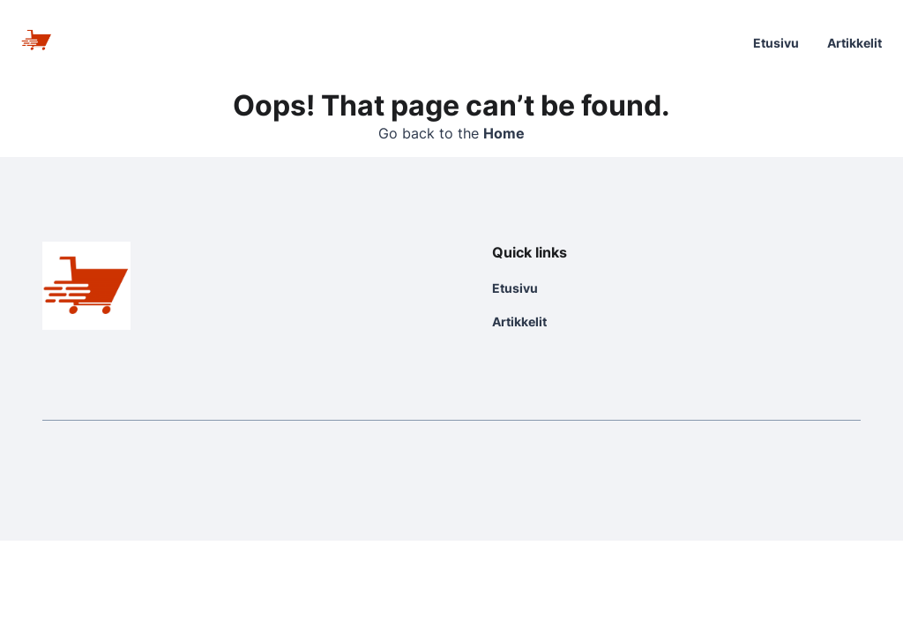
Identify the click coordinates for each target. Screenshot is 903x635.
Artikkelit (854, 42)
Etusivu (776, 42)
